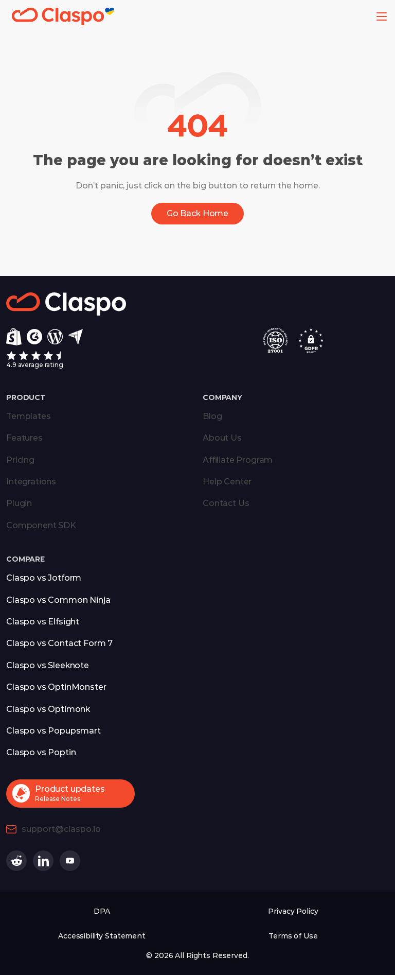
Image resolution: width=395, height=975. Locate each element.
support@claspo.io (61, 829)
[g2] (34, 336)
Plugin (19, 503)
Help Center (227, 481)
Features (24, 438)
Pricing (20, 460)
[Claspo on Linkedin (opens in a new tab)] (43, 860)
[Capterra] (75, 337)
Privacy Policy (293, 911)
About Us (222, 438)
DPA (102, 911)
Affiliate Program (238, 460)
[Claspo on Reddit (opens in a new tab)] (16, 860)
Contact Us (226, 503)
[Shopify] (14, 336)
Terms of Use (292, 936)
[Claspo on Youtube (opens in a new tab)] (70, 860)
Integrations (31, 481)
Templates (28, 416)
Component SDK (41, 525)
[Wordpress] (55, 336)
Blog (212, 416)
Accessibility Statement (102, 936)
